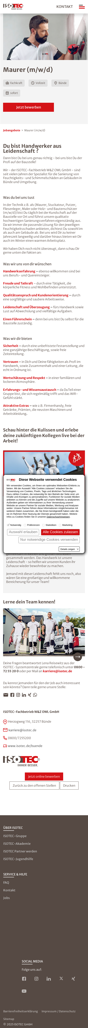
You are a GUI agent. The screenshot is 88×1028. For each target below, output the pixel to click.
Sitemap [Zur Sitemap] (8, 1019)
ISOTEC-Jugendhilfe (18, 859)
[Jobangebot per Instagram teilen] (19, 695)
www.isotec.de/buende (25, 746)
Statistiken (51, 525)
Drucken (69, 785)
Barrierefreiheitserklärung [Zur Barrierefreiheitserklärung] (20, 1011)
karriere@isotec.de (57, 671)
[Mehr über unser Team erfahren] (44, 634)
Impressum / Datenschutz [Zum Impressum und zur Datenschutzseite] (58, 1011)
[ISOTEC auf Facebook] (24, 978)
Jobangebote (11, 130)
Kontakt (64, 6)
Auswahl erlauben (23, 532)
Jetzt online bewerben (44, 776)
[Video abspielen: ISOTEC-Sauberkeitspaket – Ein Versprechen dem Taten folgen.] (44, 473)
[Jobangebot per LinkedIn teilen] (25, 695)
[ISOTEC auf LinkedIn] (48, 978)
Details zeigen (67, 549)
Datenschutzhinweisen (58, 516)
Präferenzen (33, 525)
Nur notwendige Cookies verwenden (49, 539)
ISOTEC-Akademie (17, 844)
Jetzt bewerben (28, 107)
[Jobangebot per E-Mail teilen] (6, 695)
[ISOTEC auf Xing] (73, 978)
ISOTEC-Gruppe (15, 836)
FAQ (6, 882)
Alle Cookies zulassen (60, 532)
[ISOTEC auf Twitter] (61, 978)
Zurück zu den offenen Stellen (34, 785)
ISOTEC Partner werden (20, 851)
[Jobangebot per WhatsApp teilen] (36, 695)
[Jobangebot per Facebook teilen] (13, 695)
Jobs (6, 898)
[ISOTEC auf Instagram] (36, 978)
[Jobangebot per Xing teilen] (30, 695)
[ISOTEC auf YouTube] (24, 991)
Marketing (67, 525)
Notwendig (15, 525)
